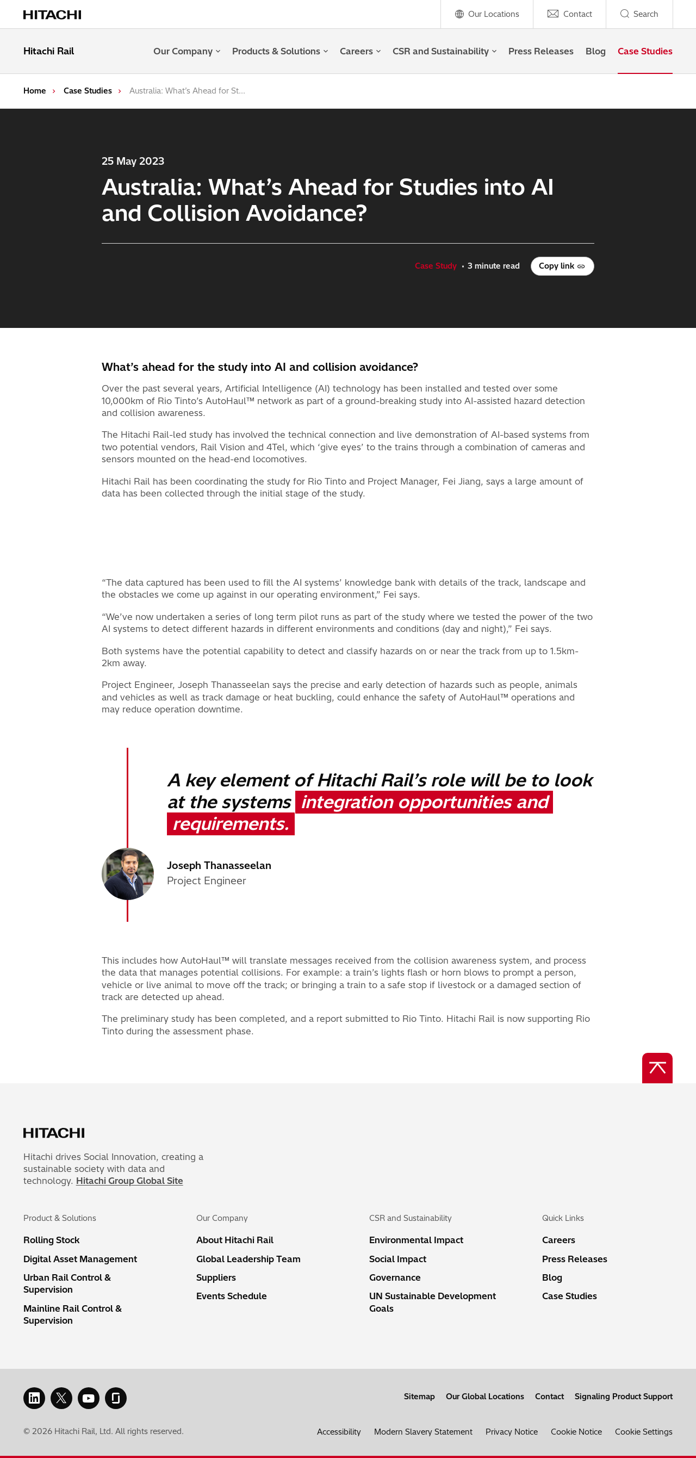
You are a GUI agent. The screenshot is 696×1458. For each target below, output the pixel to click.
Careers (360, 51)
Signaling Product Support (624, 1396)
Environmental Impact (416, 1239)
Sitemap (419, 1396)
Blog (596, 51)
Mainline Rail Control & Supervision (72, 1314)
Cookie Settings (644, 1432)
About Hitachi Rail (235, 1239)
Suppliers (216, 1277)
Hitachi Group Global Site (129, 1180)
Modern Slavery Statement (423, 1432)
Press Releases (541, 51)
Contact (549, 1396)
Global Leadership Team (248, 1259)
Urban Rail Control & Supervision (67, 1283)
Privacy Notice (512, 1432)
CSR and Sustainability (444, 51)
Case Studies (645, 51)
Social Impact (397, 1259)
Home (34, 91)
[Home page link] (57, 14)
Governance (395, 1277)
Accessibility (339, 1432)
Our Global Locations (485, 1396)
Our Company (186, 51)
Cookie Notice (576, 1432)
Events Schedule (231, 1296)
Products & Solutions (280, 51)
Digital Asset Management (80, 1259)
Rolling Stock (51, 1239)
